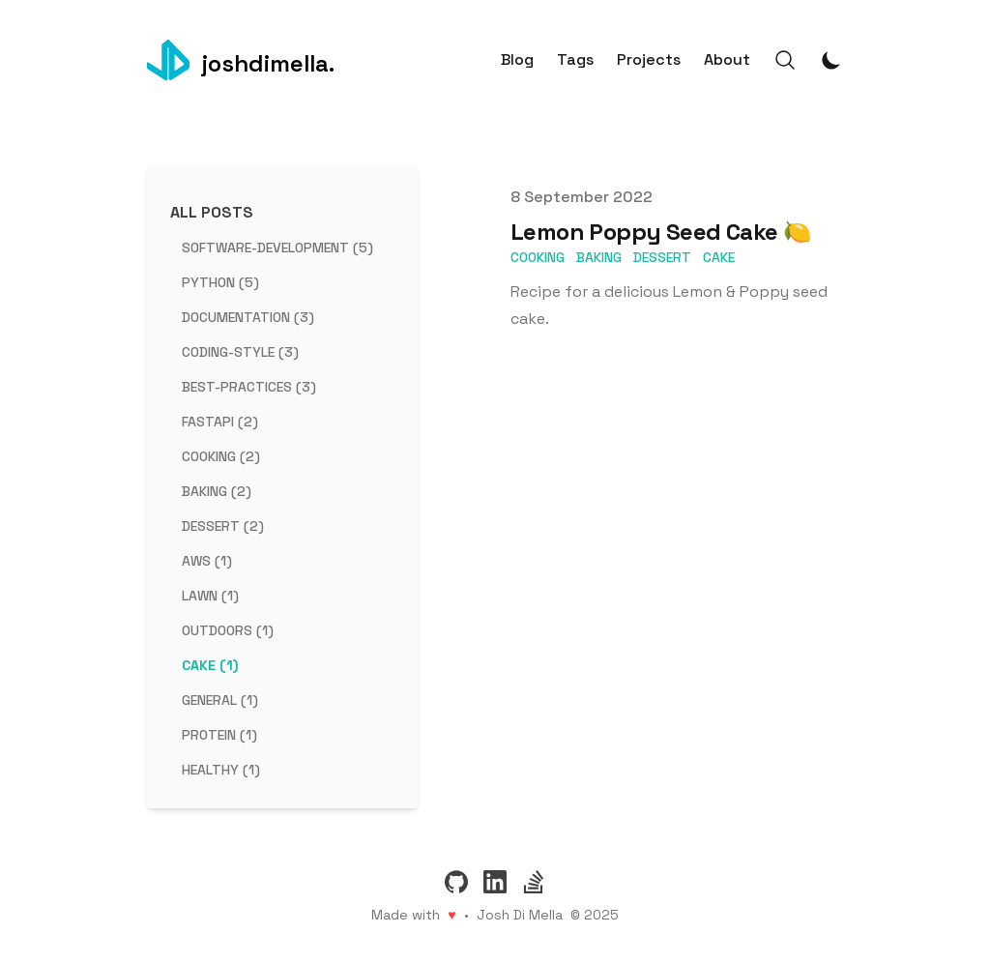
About (727, 60)
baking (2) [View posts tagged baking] (216, 491)
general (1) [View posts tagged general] (220, 700)
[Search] (785, 60)
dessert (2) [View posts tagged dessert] (223, 526)
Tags (575, 60)
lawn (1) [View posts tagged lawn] (210, 595)
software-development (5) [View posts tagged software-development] (277, 247)
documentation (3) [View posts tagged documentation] (248, 317)
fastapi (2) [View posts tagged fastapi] (220, 421)
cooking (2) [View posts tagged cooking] (221, 456)
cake (719, 257)
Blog (517, 60)
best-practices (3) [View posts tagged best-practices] (249, 386)
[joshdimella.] (241, 60)
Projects (649, 60)
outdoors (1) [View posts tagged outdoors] (228, 630)
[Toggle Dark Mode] (831, 60)
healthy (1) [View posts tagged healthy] (221, 769)
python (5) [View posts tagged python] (220, 282)
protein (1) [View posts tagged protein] (219, 735)
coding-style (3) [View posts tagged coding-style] (240, 352)
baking (599, 257)
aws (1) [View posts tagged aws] (207, 560)
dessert (662, 257)
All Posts (211, 212)
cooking (537, 257)
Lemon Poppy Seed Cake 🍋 (660, 232)
